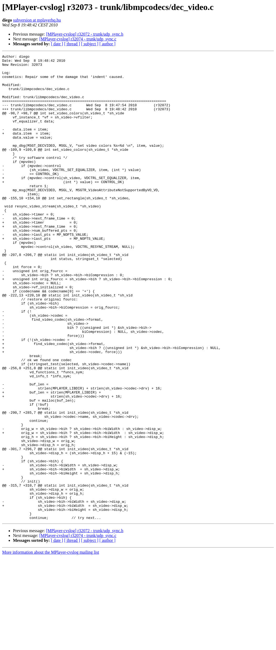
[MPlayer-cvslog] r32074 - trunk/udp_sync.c (77, 39)
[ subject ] (89, 44)
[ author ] (107, 44)
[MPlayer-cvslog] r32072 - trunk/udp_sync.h (84, 34)
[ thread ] (72, 44)
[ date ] (57, 44)
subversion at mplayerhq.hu (37, 20)
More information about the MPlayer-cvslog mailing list (50, 645)
